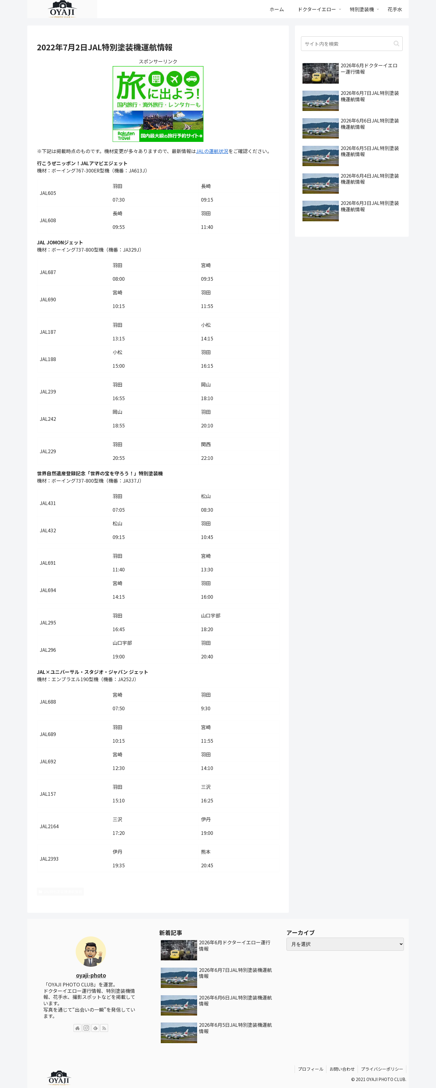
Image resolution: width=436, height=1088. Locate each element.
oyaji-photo (91, 975)
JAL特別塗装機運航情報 (60, 891)
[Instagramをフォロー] (86, 1028)
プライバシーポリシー (382, 1069)
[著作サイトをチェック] (77, 1028)
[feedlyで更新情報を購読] (95, 1028)
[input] (352, 43)
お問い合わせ (341, 1069)
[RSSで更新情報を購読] (104, 1028)
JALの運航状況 (212, 151)
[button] (396, 43)
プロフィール (309, 1069)
